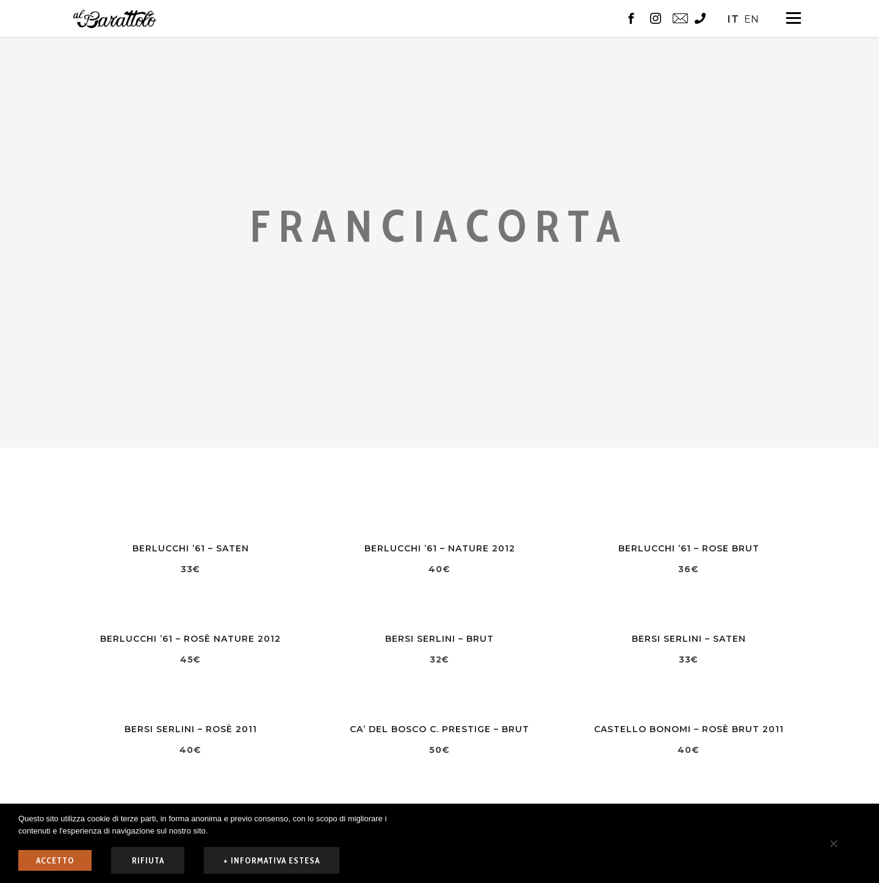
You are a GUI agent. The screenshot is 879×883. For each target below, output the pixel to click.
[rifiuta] (833, 843)
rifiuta (148, 860)
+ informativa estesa (271, 860)
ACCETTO (55, 860)
